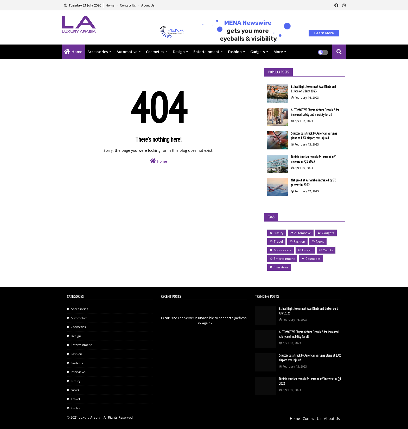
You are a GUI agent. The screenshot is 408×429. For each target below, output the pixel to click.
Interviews (281, 267)
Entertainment (206, 51)
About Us (148, 5)
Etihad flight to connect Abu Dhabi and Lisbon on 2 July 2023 (313, 88)
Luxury (278, 233)
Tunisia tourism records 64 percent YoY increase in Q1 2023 (313, 159)
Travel (278, 241)
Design (179, 51)
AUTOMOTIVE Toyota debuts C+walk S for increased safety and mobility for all (315, 112)
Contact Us (128, 5)
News (320, 241)
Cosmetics (155, 51)
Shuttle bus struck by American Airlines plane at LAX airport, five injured (314, 135)
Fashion (235, 51)
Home (110, 5)
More (278, 51)
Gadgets (257, 51)
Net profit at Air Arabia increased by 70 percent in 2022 (313, 182)
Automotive (127, 51)
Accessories (97, 51)
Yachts (328, 250)
